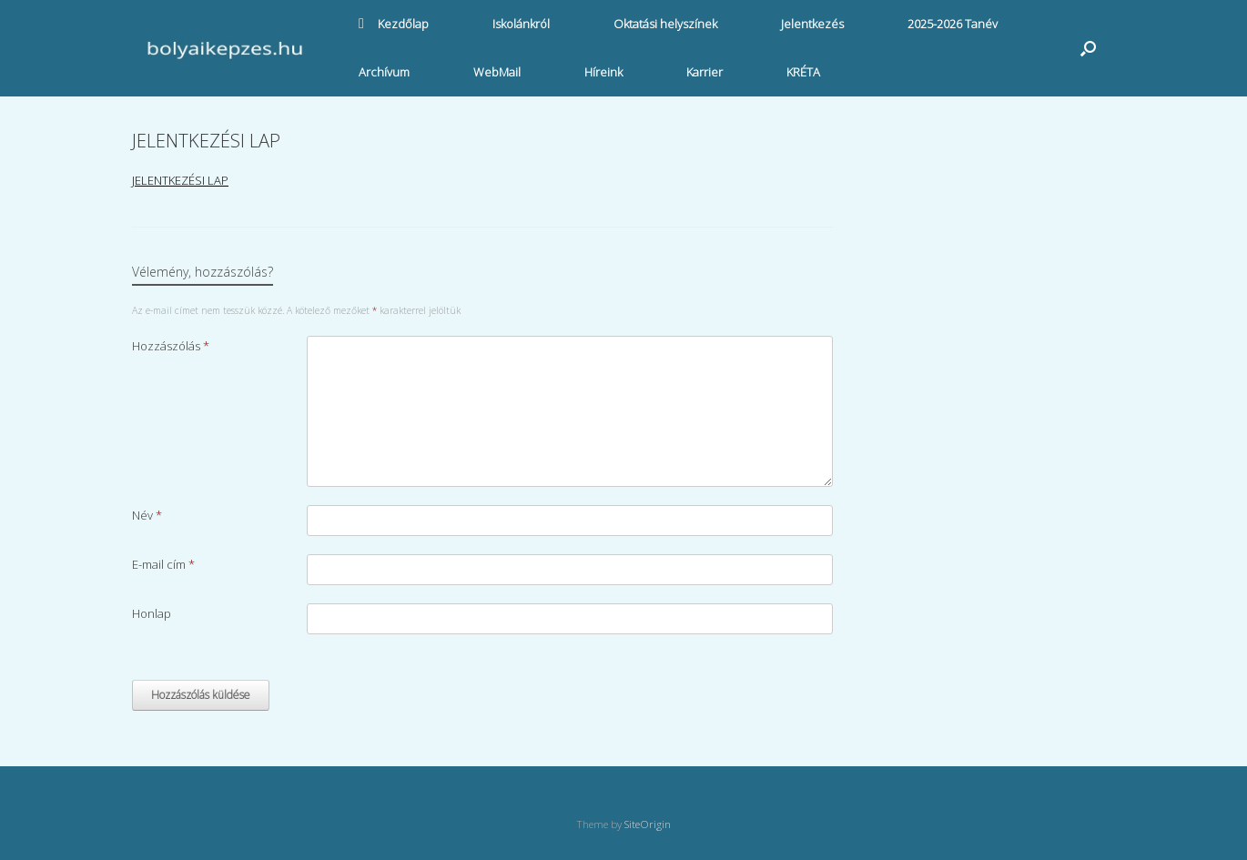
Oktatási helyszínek (665, 23)
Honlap (151, 613)
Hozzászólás (170, 346)
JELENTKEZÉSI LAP (180, 180)
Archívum (384, 72)
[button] (1088, 48)
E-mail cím (163, 564)
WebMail (497, 72)
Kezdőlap (394, 23)
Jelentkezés (812, 23)
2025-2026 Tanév (952, 23)
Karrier (704, 72)
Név (147, 515)
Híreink (603, 72)
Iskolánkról (521, 23)
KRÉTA (803, 72)
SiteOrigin (647, 824)
